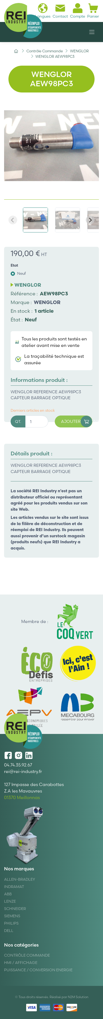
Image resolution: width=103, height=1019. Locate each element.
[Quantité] (36, 422)
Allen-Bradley (19, 879)
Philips (11, 923)
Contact (60, 11)
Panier (93, 11)
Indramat (14, 886)
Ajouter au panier (76, 421)
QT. (18, 421)
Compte (77, 11)
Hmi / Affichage (20, 962)
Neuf (21, 273)
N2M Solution (78, 997)
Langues (42, 11)
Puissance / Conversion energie (38, 969)
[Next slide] (90, 220)
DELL (8, 930)
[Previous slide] (12, 220)
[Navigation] (92, 32)
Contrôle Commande (27, 955)
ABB (8, 894)
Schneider (15, 908)
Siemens (12, 915)
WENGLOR (47, 302)
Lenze (10, 901)
